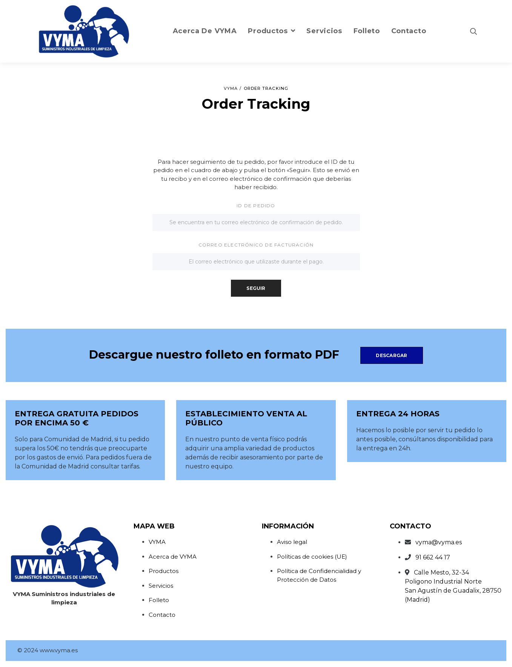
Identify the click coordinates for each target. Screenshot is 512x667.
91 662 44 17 (432, 557)
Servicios (161, 585)
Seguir (255, 288)
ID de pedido (256, 205)
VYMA (157, 541)
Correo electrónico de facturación (256, 245)
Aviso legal (292, 541)
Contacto (162, 614)
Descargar (391, 355)
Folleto (159, 600)
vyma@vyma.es (438, 542)
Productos (163, 571)
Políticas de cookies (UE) (312, 556)
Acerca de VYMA (173, 556)
